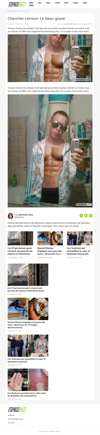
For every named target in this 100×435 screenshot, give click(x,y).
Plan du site (43, 431)
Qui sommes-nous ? (16, 419)
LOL (39, 3)
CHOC (75, 3)
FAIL (48, 3)
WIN (31, 3)
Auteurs (11, 415)
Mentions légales (55, 431)
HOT (85, 3)
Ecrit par (67, 24)
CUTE (57, 3)
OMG (31, 5)
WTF (66, 3)
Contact (11, 423)
